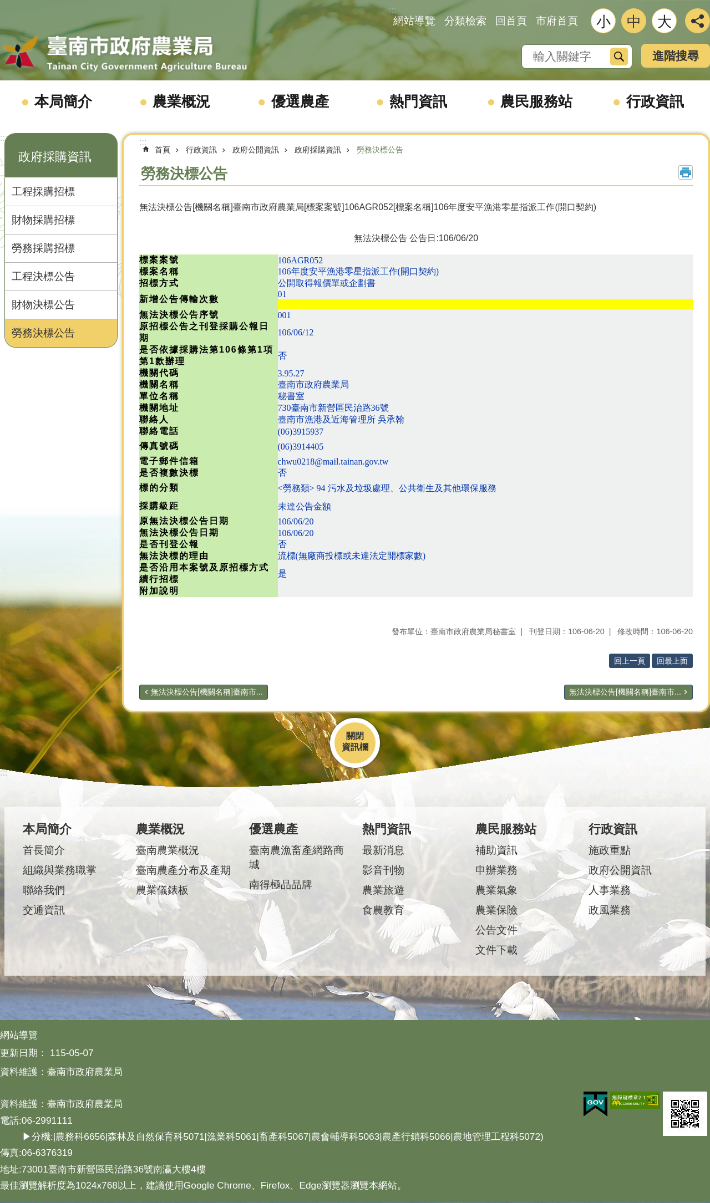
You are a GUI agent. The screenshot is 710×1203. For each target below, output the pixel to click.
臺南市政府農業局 (125, 53)
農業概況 (181, 101)
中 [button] (634, 21)
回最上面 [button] (672, 660)
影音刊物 (383, 870)
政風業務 (610, 910)
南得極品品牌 (280, 884)
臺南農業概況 (167, 850)
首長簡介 (44, 850)
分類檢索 (465, 21)
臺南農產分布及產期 (183, 870)
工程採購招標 (43, 191)
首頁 (162, 149)
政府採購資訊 (55, 157)
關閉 (355, 736)
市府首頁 (557, 21)
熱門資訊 (418, 101)
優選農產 (300, 101)
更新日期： (23, 1052)
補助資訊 (496, 850)
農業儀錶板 (162, 890)
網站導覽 (414, 21)
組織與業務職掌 (60, 870)
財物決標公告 (43, 304)
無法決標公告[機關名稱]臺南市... (207, 691)
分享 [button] (697, 20)
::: (3, 137)
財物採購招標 (43, 220)
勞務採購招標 (43, 248)
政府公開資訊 (255, 149)
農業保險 (496, 910)
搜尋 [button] (619, 56)
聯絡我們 (44, 890)
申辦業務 (496, 870)
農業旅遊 (383, 890)
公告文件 (496, 930)
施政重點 (610, 850)
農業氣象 (496, 890)
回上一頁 (629, 660)
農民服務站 (536, 101)
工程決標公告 (43, 276)
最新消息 (383, 850)
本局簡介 (63, 101)
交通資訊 (44, 910)
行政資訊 (655, 101)
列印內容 (685, 172)
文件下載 (496, 950)
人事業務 (610, 890)
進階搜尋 (675, 55)
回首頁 (511, 21)
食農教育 (383, 910)
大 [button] (664, 21)
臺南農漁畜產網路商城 (296, 857)
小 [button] (603, 21)
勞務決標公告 (43, 333)
